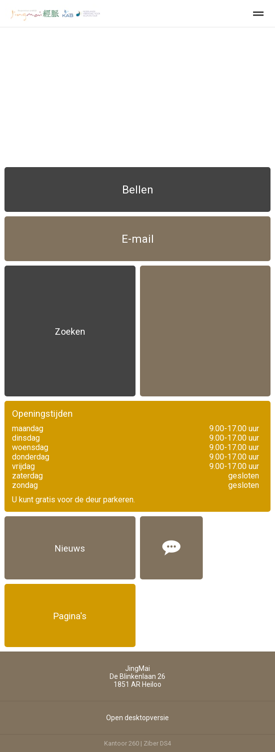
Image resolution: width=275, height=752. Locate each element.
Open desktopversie (137, 718)
